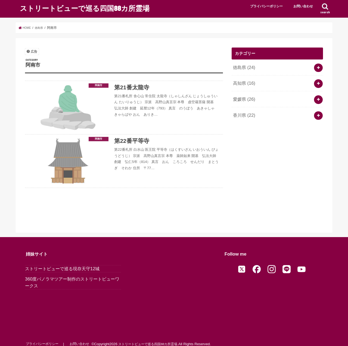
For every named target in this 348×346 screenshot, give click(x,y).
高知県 (243, 81)
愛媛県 (243, 95)
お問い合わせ (303, 6)
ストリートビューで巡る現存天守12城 (62, 262)
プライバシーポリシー (266, 6)
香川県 (243, 110)
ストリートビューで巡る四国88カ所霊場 (85, 8)
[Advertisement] (277, 167)
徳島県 (243, 66)
